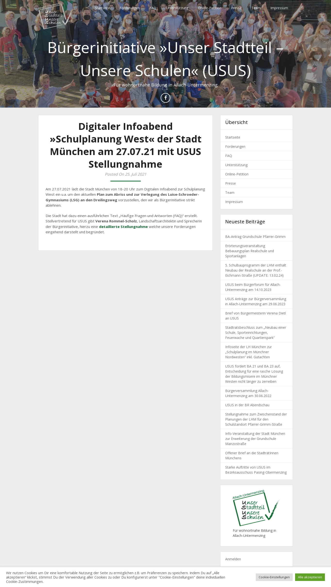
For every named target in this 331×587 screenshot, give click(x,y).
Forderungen (130, 8)
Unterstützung (177, 8)
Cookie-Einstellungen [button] (274, 577)
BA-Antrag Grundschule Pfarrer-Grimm (255, 236)
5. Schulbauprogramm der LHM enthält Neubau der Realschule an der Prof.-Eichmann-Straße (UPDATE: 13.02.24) (255, 270)
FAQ (152, 8)
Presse (236, 8)
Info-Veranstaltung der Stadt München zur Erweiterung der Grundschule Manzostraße (255, 438)
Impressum (279, 8)
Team (256, 8)
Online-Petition (209, 8)
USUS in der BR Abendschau (247, 405)
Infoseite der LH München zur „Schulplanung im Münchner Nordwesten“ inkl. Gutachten (248, 351)
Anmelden (233, 559)
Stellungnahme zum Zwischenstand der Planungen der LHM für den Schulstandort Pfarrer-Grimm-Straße (256, 419)
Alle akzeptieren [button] (310, 577)
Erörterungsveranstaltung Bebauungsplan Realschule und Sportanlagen (249, 250)
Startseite (102, 8)
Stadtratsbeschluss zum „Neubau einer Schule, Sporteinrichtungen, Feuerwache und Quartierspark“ (255, 332)
